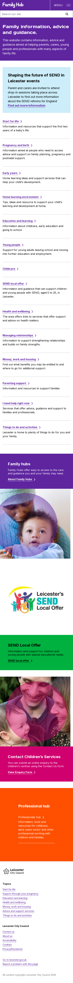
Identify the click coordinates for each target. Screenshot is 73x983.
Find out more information (26, 105)
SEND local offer (20, 660)
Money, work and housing (17, 906)
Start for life (9, 889)
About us (7, 936)
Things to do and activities (17, 915)
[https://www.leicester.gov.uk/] (14, 871)
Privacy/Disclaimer (13, 949)
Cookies (7, 944)
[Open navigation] (61, 5)
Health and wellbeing (14, 902)
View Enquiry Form (21, 772)
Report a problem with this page (20, 964)
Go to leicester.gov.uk (15, 959)
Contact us (9, 931)
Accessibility (9, 940)
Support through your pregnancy (20, 893)
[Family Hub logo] (13, 5)
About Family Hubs (21, 479)
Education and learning (15, 898)
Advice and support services (18, 911)
